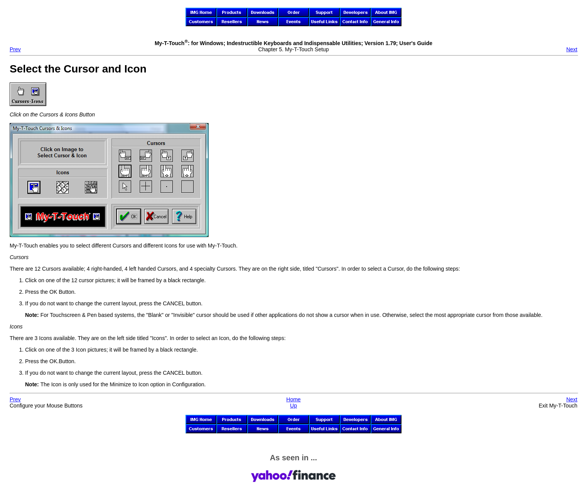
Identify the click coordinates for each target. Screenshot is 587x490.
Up (293, 405)
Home (293, 399)
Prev (15, 49)
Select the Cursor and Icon (78, 69)
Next (571, 49)
